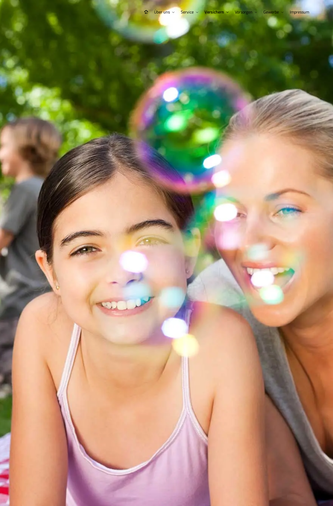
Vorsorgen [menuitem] (243, 12)
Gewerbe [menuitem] (271, 12)
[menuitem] (146, 12)
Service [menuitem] (187, 12)
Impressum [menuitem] (299, 12)
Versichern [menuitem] (214, 12)
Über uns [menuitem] (162, 12)
